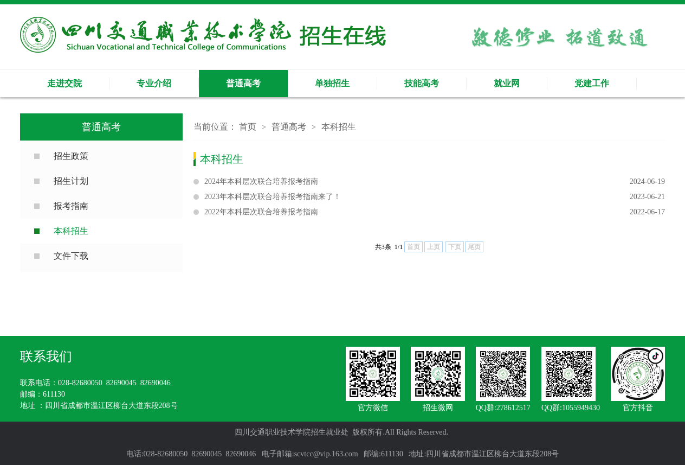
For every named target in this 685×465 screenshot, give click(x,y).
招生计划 (71, 181)
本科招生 (71, 230)
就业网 (507, 83)
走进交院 (64, 83)
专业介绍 (154, 83)
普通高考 (243, 83)
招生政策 (71, 156)
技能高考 (421, 83)
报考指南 (71, 206)
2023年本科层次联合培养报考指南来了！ (434, 197)
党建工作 (591, 83)
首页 (247, 126)
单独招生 (332, 83)
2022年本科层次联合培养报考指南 (434, 212)
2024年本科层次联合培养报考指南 (434, 181)
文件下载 (71, 255)
